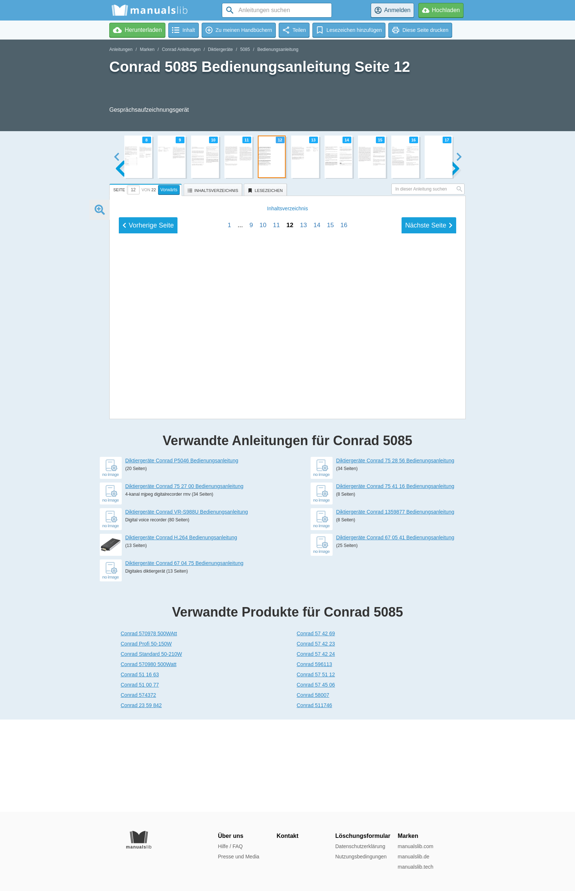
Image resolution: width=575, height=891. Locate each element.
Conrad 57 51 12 (316, 767)
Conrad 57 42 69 (316, 726)
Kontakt (287, 836)
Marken (147, 49)
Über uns (230, 836)
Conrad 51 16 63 (140, 767)
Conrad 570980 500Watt (148, 756)
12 (289, 464)
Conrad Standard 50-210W (151, 746)
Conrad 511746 (314, 798)
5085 (245, 49)
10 (262, 464)
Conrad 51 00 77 (140, 777)
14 (317, 464)
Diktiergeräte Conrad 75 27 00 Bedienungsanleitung (184, 578)
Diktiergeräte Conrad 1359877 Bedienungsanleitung (395, 604)
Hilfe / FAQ (230, 846)
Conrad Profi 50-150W (146, 736)
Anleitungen (120, 49)
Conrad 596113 (314, 756)
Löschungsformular (362, 836)
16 (343, 464)
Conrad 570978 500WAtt (149, 726)
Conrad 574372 (138, 787)
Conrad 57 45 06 (316, 777)
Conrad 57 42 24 (316, 746)
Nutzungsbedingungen (361, 856)
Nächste (429, 464)
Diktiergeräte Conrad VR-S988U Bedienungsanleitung (186, 604)
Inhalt (287, 447)
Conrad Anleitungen (181, 49)
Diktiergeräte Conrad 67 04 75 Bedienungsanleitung (184, 655)
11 (276, 464)
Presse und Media (238, 856)
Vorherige (148, 464)
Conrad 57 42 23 (316, 736)
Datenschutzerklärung (360, 846)
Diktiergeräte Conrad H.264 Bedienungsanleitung (181, 630)
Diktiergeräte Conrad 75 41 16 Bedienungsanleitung (395, 578)
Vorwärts (168, 189)
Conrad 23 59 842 (141, 798)
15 (330, 464)
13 (303, 464)
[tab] (146, 188)
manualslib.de (413, 856)
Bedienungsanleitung (278, 49)
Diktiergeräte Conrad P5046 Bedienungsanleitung (181, 553)
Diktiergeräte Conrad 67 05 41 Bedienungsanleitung (395, 630)
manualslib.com (415, 846)
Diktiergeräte (220, 49)
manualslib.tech (415, 867)
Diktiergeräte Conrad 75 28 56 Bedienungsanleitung (395, 553)
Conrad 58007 (313, 787)
